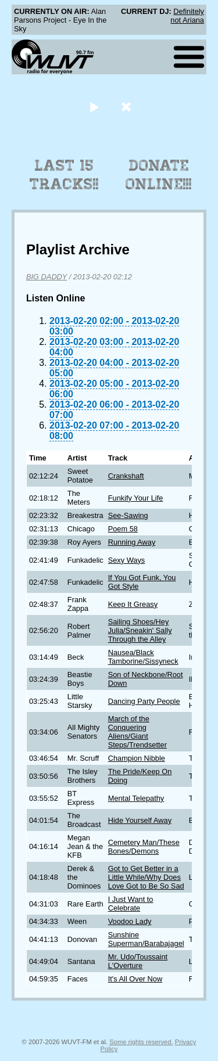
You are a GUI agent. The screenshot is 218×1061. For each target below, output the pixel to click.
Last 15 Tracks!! (64, 174)
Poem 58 (123, 528)
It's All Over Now (135, 978)
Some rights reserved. (141, 1041)
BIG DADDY (46, 276)
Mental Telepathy (136, 798)
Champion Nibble (136, 758)
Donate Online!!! (159, 174)
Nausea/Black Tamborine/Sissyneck (143, 657)
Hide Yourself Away (139, 820)
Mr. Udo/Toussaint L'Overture (137, 961)
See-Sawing (128, 515)
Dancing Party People (144, 701)
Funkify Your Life (135, 498)
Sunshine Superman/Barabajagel (146, 939)
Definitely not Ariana (187, 15)
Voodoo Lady (130, 921)
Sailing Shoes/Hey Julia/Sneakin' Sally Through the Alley (140, 630)
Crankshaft (126, 476)
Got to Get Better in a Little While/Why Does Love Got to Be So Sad (146, 877)
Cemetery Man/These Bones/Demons (144, 846)
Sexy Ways (126, 560)
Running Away (132, 542)
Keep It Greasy (133, 604)
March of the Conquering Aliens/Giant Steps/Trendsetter (137, 731)
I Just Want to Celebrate (130, 903)
